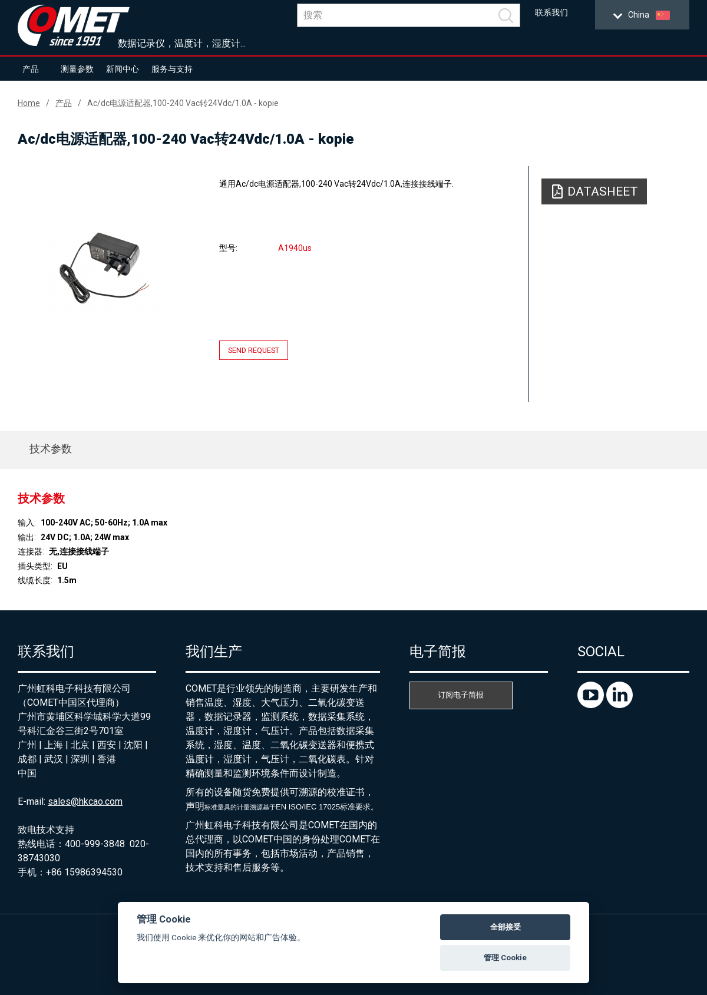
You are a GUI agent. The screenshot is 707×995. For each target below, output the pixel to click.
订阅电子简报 (461, 694)
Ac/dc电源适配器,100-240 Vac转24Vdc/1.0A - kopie (183, 103)
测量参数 (77, 69)
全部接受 (505, 927)
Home (29, 103)
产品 (30, 69)
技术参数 (50, 448)
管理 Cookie (505, 957)
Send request (253, 350)
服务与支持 (172, 69)
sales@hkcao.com (85, 801)
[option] (108, 269)
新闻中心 (122, 69)
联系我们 (551, 13)
